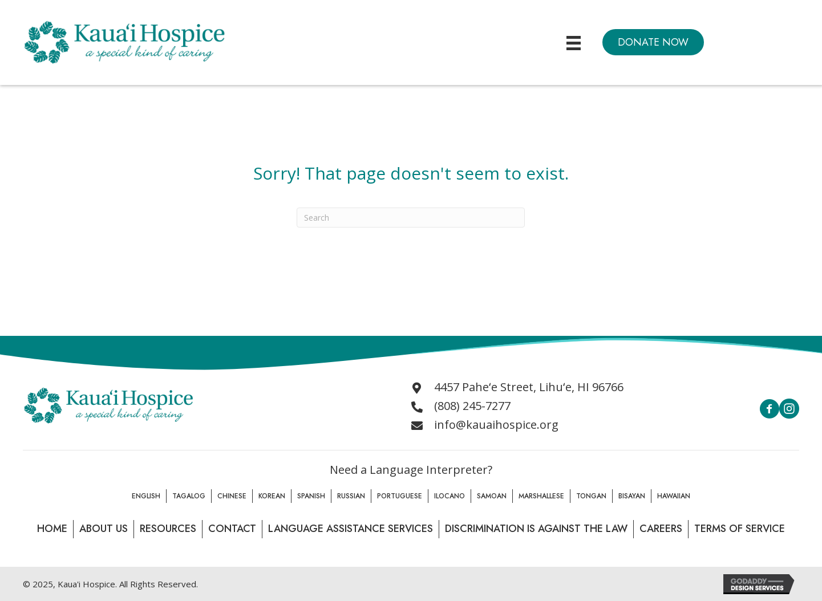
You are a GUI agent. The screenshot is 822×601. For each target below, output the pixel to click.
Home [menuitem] (52, 528)
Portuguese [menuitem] (399, 496)
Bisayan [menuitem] (631, 496)
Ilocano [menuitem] (449, 496)
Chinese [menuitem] (231, 496)
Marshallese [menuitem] (541, 496)
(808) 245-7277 (472, 405)
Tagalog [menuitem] (188, 496)
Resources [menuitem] (168, 528)
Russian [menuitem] (351, 496)
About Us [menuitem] (103, 528)
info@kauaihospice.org (496, 424)
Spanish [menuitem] (311, 496)
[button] (653, 42)
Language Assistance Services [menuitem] (350, 528)
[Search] (411, 218)
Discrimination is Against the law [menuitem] (536, 528)
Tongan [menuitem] (591, 496)
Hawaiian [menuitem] (673, 496)
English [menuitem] (146, 496)
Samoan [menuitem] (492, 496)
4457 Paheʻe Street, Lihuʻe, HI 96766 (528, 387)
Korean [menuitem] (271, 496)
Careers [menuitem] (660, 528)
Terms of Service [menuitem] (739, 528)
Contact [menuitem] (232, 528)
